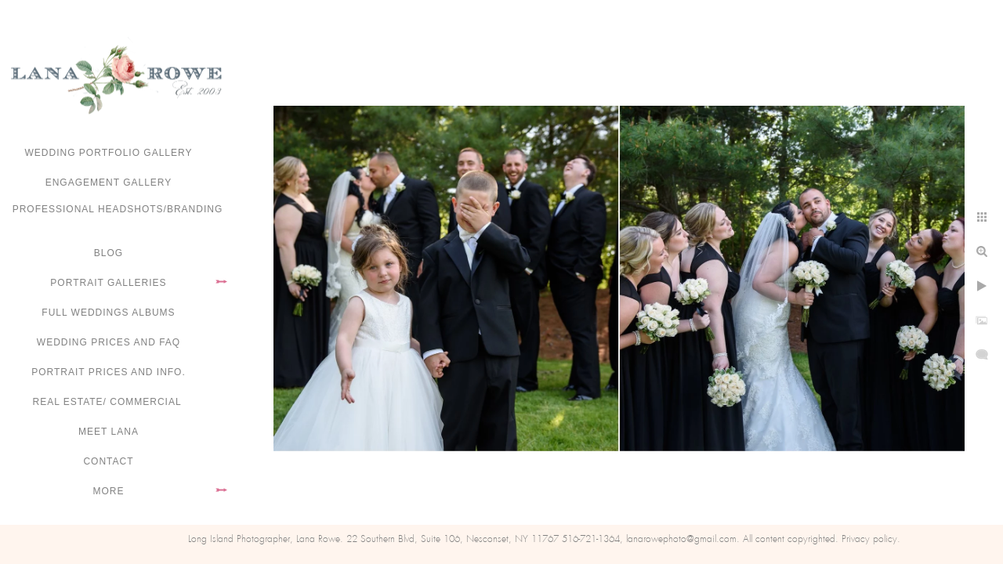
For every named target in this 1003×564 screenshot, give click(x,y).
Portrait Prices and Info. (108, 372)
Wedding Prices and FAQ (108, 342)
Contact (108, 461)
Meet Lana (108, 431)
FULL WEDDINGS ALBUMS (108, 312)
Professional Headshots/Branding (118, 209)
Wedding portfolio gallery (109, 152)
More (109, 491)
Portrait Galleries (108, 282)
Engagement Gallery (108, 182)
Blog (108, 253)
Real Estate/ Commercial (108, 401)
